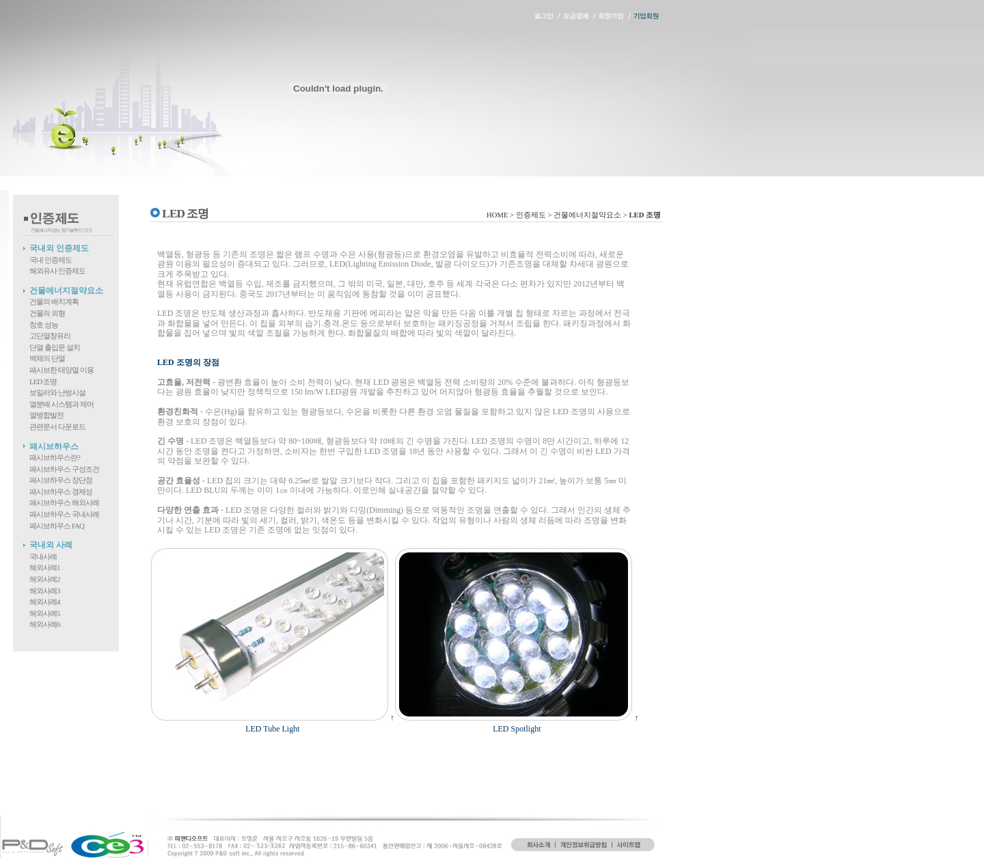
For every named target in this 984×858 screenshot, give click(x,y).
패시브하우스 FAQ (56, 526)
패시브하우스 (54, 446)
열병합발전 (46, 415)
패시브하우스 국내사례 (64, 514)
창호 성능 (43, 325)
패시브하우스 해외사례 (64, 502)
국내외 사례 (50, 545)
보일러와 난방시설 (57, 392)
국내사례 (43, 556)
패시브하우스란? (54, 457)
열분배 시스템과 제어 (61, 404)
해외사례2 (44, 579)
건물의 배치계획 (54, 301)
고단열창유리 (49, 336)
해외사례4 (44, 602)
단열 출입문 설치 (54, 347)
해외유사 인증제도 (57, 271)
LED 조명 (43, 381)
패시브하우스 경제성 (60, 491)
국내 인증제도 (50, 260)
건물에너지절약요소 (66, 290)
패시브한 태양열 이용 (61, 370)
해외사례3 (44, 591)
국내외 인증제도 (59, 248)
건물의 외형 (47, 313)
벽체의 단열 (47, 358)
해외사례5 (44, 613)
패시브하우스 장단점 (60, 480)
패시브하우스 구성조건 (64, 469)
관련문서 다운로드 (57, 427)
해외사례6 (44, 624)
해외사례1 (44, 567)
